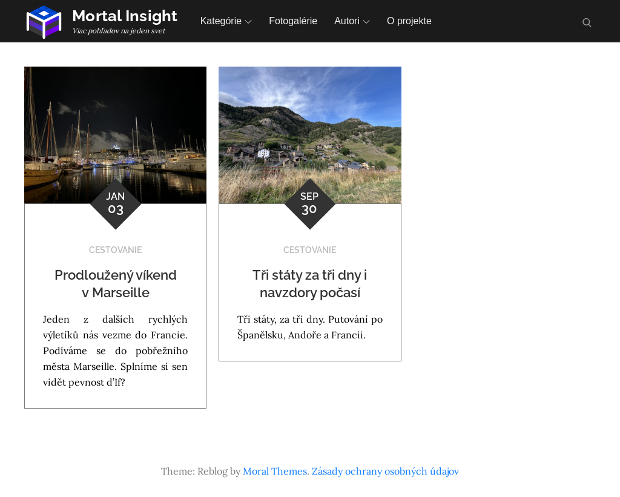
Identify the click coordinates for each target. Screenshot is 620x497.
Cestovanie (115, 250)
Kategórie (226, 21)
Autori (352, 21)
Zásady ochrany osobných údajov (385, 471)
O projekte (409, 21)
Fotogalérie (293, 21)
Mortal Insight (125, 16)
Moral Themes (275, 471)
